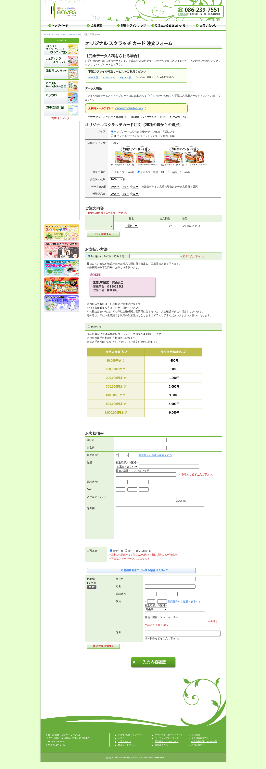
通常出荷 (118, 556)
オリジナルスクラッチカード (68, 34)
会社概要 (195, 741)
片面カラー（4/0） (124, 172)
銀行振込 (96, 256)
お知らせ (122, 745)
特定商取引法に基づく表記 (204, 748)
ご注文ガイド (124, 748)
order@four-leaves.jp (130, 108)
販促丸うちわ (161, 751)
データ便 (93, 77)
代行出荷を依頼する (139, 556)
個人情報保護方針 (200, 745)
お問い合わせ (197, 751)
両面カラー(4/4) (181, 172)
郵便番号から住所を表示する (155, 455)
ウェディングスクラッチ (167, 745)
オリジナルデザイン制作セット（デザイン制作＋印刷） (146, 136)
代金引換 (96, 326)
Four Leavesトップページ (131, 741)
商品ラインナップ (126, 751)
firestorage (109, 77)
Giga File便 (125, 77)
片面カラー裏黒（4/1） (153, 172)
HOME (47, 34)
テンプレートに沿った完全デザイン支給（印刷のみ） (144, 131)
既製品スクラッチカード (167, 748)
